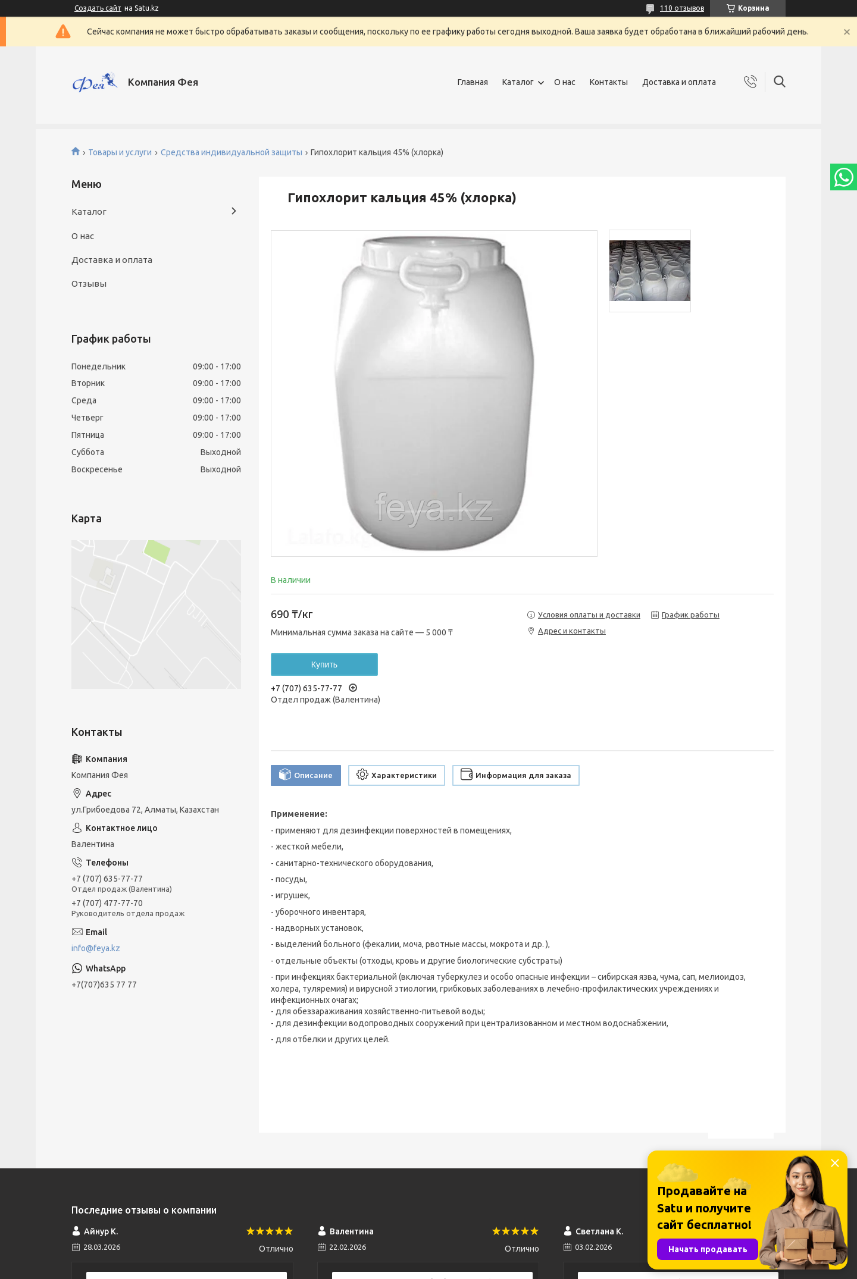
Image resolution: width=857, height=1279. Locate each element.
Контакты (609, 82)
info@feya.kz (95, 948)
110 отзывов (682, 8)
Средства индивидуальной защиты (231, 152)
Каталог (518, 82)
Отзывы (89, 283)
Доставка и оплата (679, 82)
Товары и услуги (120, 152)
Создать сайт (97, 8)
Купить (324, 664)
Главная (473, 82)
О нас (564, 82)
